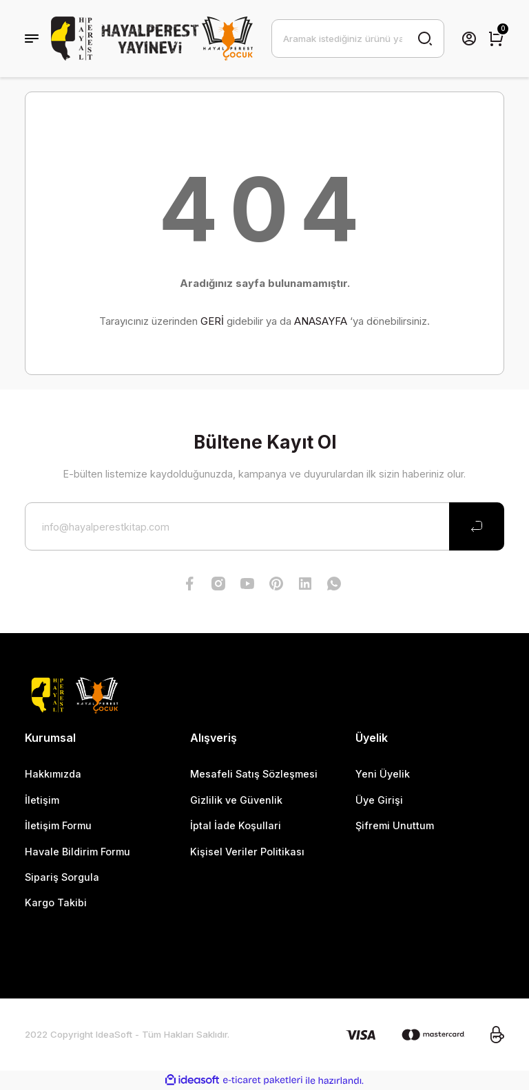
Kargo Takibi (56, 902)
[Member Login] (469, 38)
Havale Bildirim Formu (77, 851)
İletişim (42, 800)
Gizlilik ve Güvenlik (236, 800)
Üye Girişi (379, 800)
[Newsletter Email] (264, 526)
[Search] (357, 38)
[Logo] (152, 39)
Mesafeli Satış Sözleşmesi (254, 774)
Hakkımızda (53, 774)
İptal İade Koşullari (235, 825)
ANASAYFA (320, 321)
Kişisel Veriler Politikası (247, 851)
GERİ (212, 321)
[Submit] (476, 526)
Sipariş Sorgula (62, 877)
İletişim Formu (58, 825)
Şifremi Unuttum (394, 825)
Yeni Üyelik (382, 774)
